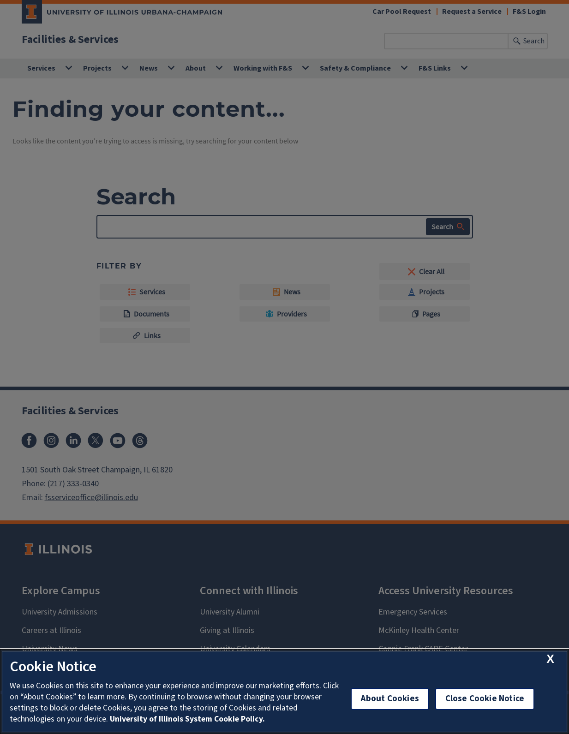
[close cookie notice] (550, 659)
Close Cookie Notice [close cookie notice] (485, 698)
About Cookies (390, 698)
